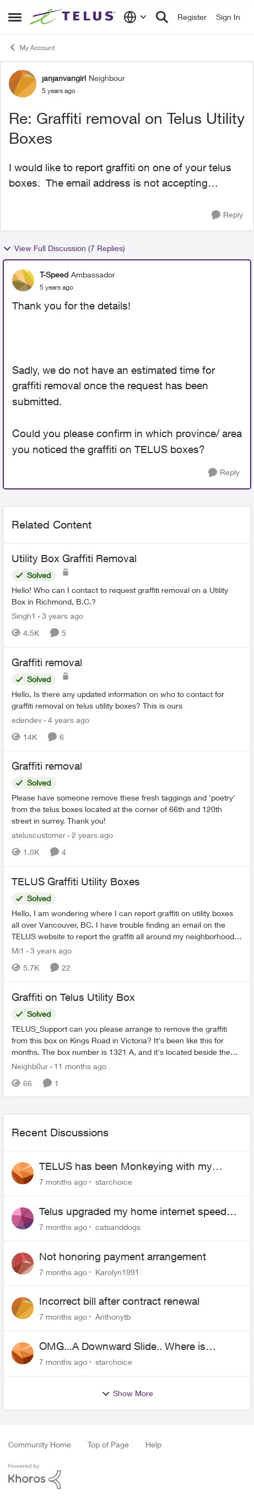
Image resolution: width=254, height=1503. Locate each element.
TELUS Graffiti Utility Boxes (76, 881)
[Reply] (227, 215)
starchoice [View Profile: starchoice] (113, 1181)
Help (153, 1444)
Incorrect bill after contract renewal (119, 1301)
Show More (127, 1393)
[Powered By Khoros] (127, 1476)
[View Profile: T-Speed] (23, 280)
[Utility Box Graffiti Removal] (127, 595)
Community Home (39, 1444)
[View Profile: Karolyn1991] (23, 1263)
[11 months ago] (78, 1065)
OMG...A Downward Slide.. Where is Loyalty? (122, 1346)
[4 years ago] (66, 719)
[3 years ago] (60, 616)
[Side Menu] (15, 17)
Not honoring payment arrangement (122, 1256)
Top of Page (108, 1444)
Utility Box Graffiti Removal (74, 558)
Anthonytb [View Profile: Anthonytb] (113, 1316)
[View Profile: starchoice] (23, 1173)
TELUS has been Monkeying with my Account (125, 1166)
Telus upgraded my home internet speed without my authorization (132, 1211)
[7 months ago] (63, 1182)
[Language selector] (135, 17)
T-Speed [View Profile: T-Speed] (54, 274)
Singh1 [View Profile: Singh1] (24, 615)
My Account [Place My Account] (31, 47)
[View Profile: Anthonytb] (23, 1308)
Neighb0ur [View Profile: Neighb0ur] (30, 1065)
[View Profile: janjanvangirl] (22, 83)
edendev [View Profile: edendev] (27, 719)
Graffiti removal (47, 662)
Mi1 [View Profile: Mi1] (18, 950)
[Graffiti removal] (127, 699)
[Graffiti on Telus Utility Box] (127, 1039)
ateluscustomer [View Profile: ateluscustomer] (39, 835)
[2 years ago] (90, 835)
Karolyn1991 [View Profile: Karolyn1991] (117, 1271)
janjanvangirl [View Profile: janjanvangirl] (64, 78)
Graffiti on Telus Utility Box (73, 997)
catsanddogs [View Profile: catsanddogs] (117, 1227)
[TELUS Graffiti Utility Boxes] (127, 924)
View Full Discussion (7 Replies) (64, 248)
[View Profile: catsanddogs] (23, 1218)
